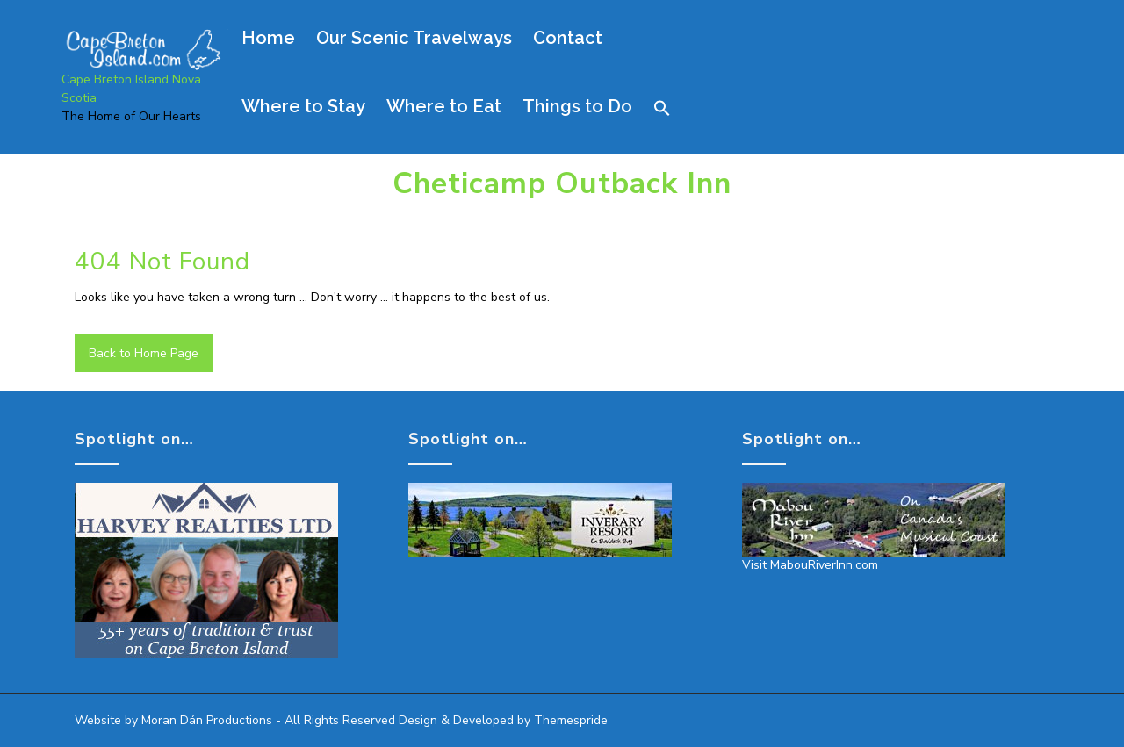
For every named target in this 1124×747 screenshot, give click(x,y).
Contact (567, 37)
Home (268, 37)
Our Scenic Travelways (414, 37)
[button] (670, 107)
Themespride (569, 720)
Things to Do (577, 106)
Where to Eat (443, 106)
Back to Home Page (143, 353)
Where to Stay (303, 106)
